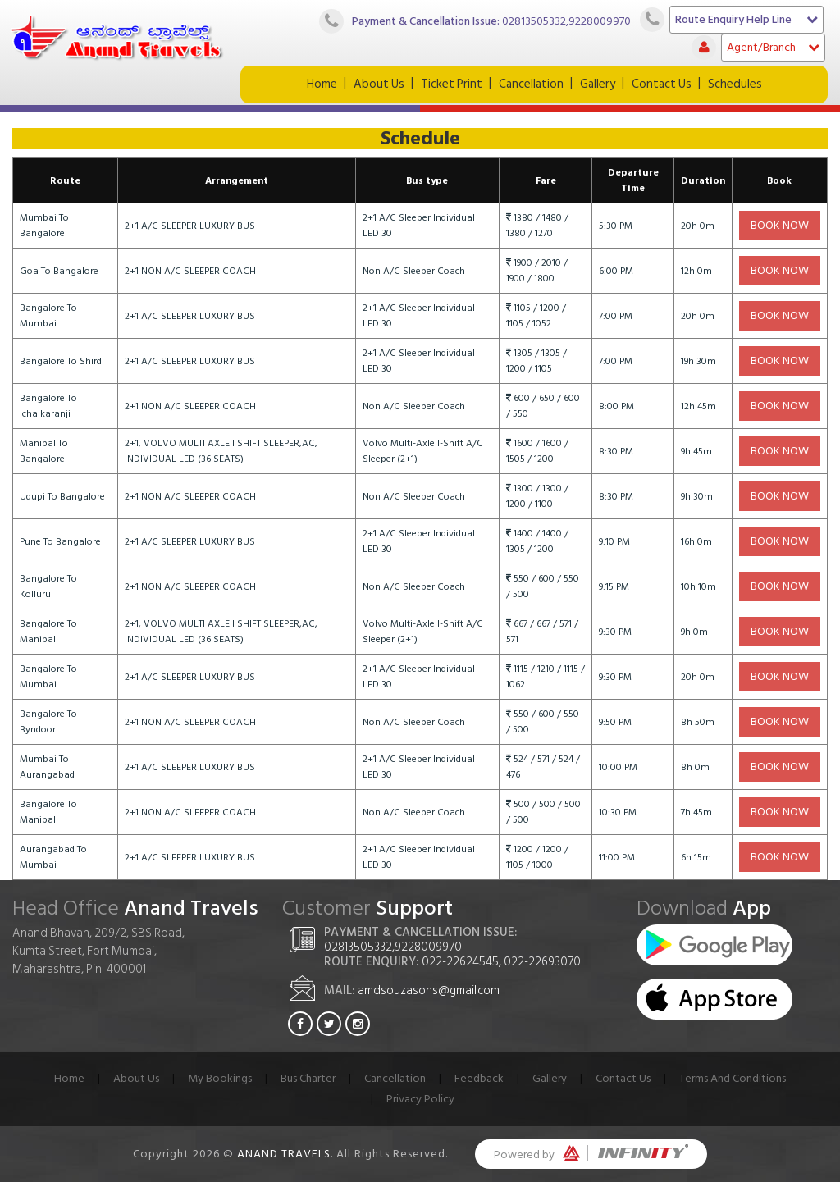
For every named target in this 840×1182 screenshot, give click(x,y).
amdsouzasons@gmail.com (429, 990)
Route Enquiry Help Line (746, 19)
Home (322, 84)
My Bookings (220, 1078)
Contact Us (662, 84)
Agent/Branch (773, 47)
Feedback (479, 1078)
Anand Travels (284, 1153)
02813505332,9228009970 (566, 20)
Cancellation (531, 84)
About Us (379, 84)
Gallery (597, 84)
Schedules (735, 84)
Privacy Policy (420, 1098)
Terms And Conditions (732, 1078)
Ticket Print (451, 84)
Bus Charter (308, 1078)
